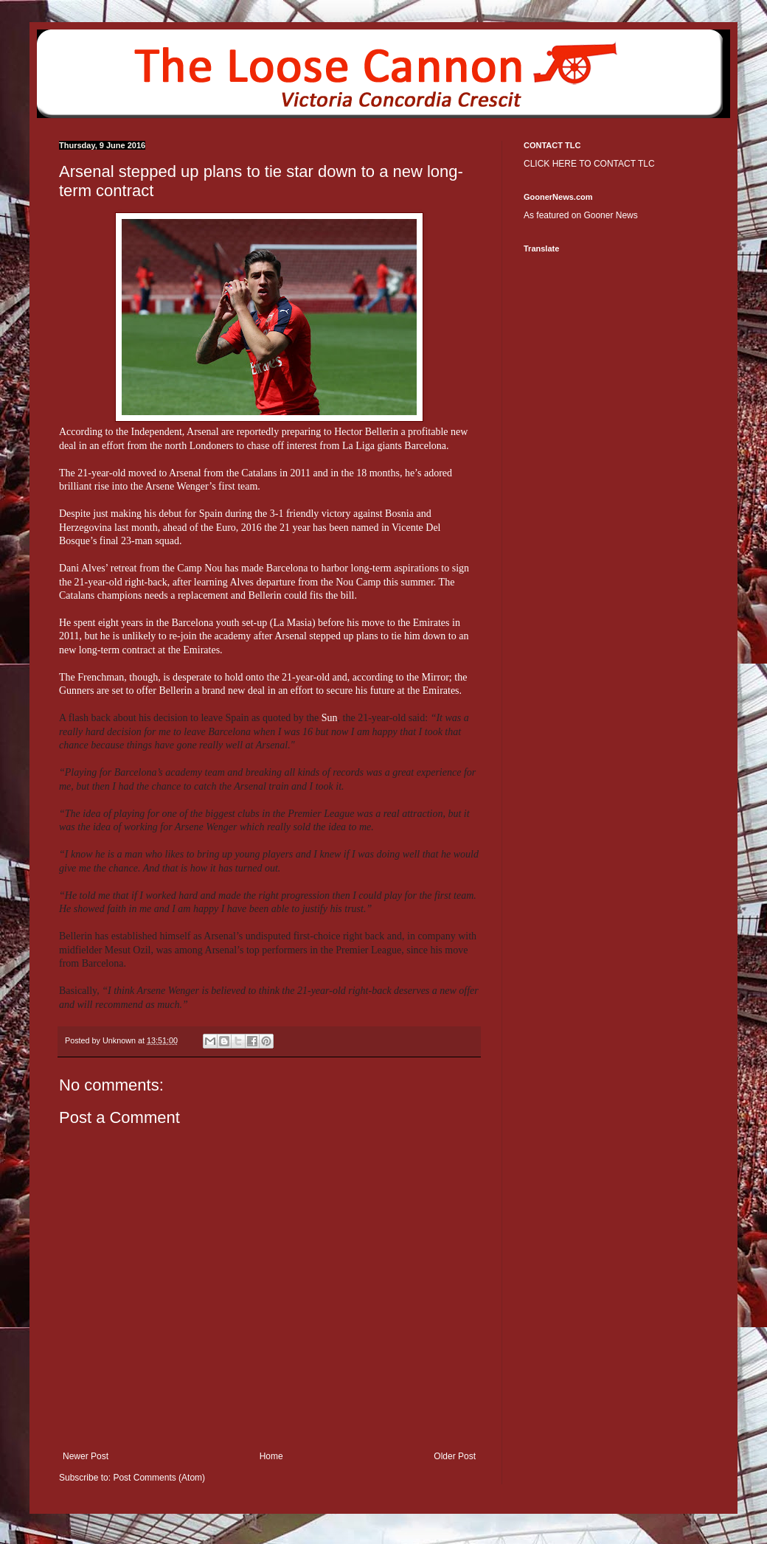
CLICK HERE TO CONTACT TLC (589, 164)
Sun (330, 717)
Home (271, 1456)
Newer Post (85, 1456)
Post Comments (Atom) (159, 1477)
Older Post (455, 1456)
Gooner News (610, 215)
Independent (156, 431)
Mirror (435, 677)
